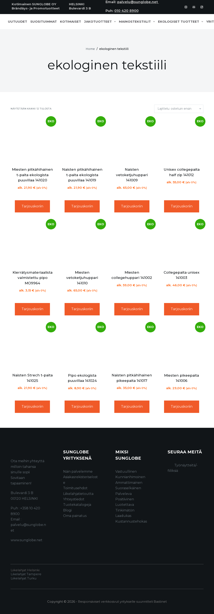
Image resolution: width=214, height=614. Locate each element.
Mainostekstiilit (138, 21)
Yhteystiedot (73, 499)
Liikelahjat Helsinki (25, 570)
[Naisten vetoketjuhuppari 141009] (132, 140)
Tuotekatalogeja (77, 505)
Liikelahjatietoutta (78, 494)
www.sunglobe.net (26, 540)
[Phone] (201, 7)
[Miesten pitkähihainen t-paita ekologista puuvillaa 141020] (32, 140)
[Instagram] (186, 7)
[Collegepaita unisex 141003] (181, 243)
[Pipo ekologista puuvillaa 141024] (82, 346)
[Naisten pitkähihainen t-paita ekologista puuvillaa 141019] (82, 140)
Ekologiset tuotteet (181, 21)
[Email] (193, 7)
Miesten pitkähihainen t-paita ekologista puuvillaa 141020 (32, 174)
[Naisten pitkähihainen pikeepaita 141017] (132, 346)
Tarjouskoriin (32, 206)
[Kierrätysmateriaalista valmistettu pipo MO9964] (32, 243)
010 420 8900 (126, 11)
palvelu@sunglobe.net (138, 2)
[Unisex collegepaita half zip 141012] (181, 140)
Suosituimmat (43, 21)
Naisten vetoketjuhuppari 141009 (132, 174)
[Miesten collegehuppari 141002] (132, 243)
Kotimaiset (70, 21)
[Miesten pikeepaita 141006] (181, 346)
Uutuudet (17, 21)
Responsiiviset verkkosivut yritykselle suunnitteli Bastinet (122, 602)
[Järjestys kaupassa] (178, 109)
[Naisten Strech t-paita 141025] (32, 346)
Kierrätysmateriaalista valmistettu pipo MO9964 (32, 277)
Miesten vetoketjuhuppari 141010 (82, 277)
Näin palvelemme (78, 472)
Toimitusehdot (75, 488)
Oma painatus (75, 516)
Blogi (67, 510)
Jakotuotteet (100, 21)
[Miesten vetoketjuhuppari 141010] (82, 243)
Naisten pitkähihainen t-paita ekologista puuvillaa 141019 (82, 174)
